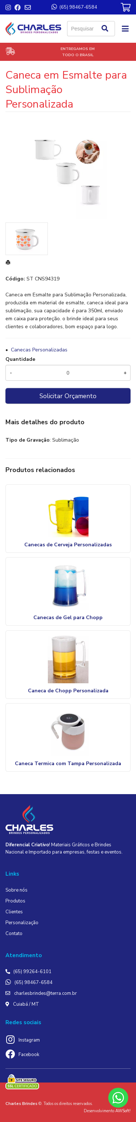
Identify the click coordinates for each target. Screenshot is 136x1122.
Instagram (29, 1040)
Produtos (15, 901)
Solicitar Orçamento (68, 396)
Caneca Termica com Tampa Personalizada (68, 763)
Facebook (28, 1054)
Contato (13, 933)
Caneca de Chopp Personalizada (68, 690)
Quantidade (20, 359)
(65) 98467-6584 (34, 982)
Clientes (14, 912)
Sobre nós (16, 890)
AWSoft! (123, 1111)
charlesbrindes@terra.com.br (45, 993)
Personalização (21, 922)
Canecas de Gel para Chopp (68, 617)
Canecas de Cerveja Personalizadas (68, 544)
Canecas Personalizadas (39, 349)
